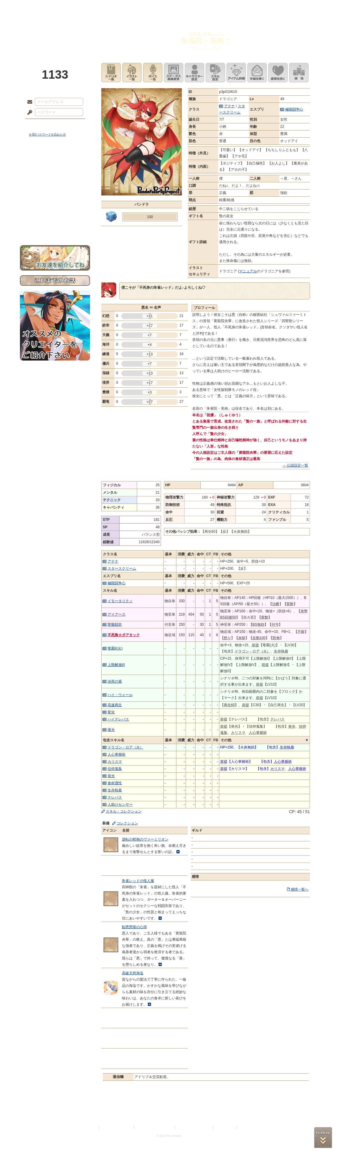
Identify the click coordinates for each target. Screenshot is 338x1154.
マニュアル (248, 271)
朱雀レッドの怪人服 (138, 881)
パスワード (28, 112)
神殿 (84, 7)
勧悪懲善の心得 (134, 927)
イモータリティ (120, 601)
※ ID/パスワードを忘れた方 (47, 134)
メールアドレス (28, 102)
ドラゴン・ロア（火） (125, 747)
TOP (41, 7)
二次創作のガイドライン (194, 1127)
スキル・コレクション (124, 811)
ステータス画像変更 (173, 72)
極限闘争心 (294, 109)
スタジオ (211, 7)
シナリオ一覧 (111, 72)
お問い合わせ (55, 226)
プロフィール (204, 308)
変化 (111, 712)
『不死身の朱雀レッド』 (205, 34)
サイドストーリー (55, 173)
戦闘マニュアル (55, 207)
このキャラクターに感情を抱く (278, 72)
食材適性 (115, 783)
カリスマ (115, 762)
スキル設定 (215, 72)
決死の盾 (115, 681)
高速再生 (115, 705)
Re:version (246, 1127)
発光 (111, 776)
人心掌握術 (116, 754)
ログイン (41, 124)
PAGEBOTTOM (323, 1137)
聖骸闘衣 (115, 624)
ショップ (253, 7)
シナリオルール (55, 192)
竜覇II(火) (115, 648)
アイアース (116, 614)
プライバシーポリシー (116, 1127)
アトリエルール (55, 200)
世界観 (55, 162)
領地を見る (298, 72)
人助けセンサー (120, 804)
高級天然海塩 (132, 973)
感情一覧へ (299, 889)
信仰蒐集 (115, 769)
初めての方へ (55, 216)
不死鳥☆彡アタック (124, 635)
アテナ (229, 106)
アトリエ (169, 7)
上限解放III (116, 665)
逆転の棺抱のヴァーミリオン (145, 839)
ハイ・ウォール (120, 695)
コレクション (127, 823)
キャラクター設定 (194, 72)
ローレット (127, 7)
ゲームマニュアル (55, 183)
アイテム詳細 (236, 72)
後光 (111, 730)
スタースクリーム (122, 568)
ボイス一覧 (152, 72)
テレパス (115, 797)
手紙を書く (257, 72)
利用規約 (91, 1127)
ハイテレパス (118, 719)
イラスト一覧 (132, 72)
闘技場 (296, 7)
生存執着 (115, 790)
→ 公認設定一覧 (295, 465)
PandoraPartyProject (55, 33)
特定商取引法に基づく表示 (155, 1127)
